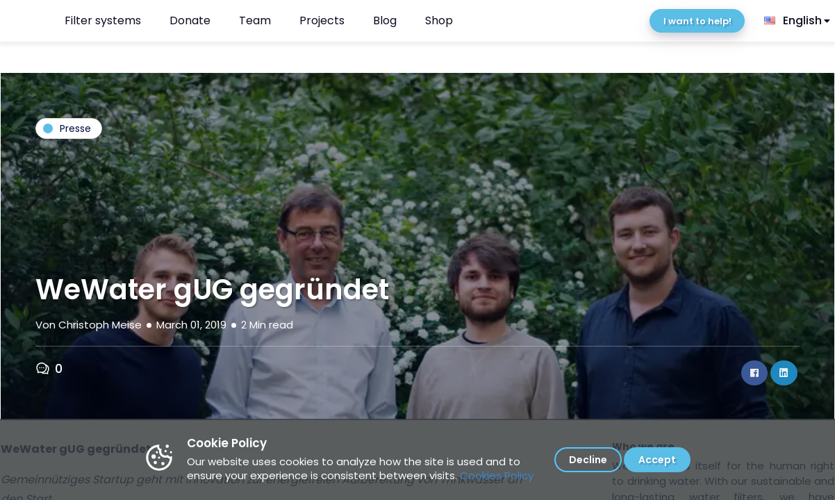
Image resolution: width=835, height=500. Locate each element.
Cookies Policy (497, 475)
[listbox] (798, 20)
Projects (322, 20)
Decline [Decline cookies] (588, 460)
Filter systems (103, 20)
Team (255, 20)
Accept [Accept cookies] (657, 460)
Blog (385, 20)
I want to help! (697, 21)
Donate (190, 20)
